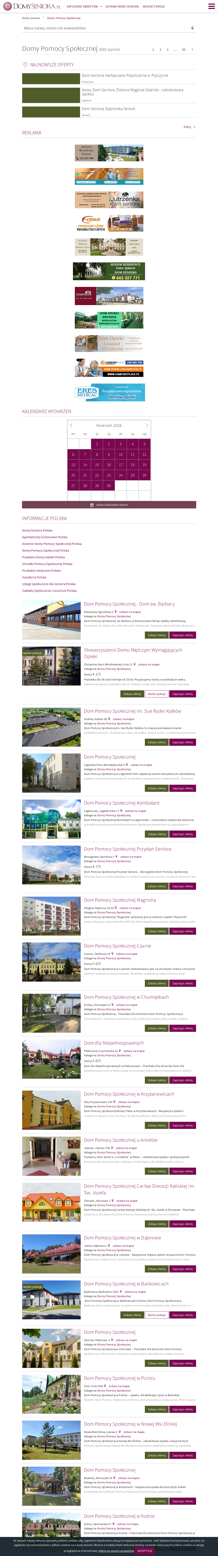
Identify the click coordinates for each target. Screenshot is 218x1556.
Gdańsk (86, 100)
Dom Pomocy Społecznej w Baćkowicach (126, 1283)
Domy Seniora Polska (37, 530)
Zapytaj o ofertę (182, 635)
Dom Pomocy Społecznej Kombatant (122, 803)
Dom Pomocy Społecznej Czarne (117, 945)
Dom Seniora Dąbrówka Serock (108, 108)
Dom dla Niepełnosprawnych (114, 1043)
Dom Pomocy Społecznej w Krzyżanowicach (129, 1094)
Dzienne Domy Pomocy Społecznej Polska (52, 544)
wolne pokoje (32, 653)
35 (183, 49)
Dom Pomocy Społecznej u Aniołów (121, 1140)
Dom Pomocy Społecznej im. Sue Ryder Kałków (132, 711)
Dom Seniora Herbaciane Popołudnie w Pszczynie (125, 75)
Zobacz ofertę (157, 635)
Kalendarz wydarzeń (46, 411)
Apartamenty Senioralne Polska (45, 537)
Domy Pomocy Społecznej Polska (45, 550)
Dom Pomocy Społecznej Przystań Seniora (127, 849)
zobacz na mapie (130, 612)
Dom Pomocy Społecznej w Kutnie (119, 1516)
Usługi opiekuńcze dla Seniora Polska (49, 584)
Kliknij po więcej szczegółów (116, 1551)
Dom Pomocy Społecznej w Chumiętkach (126, 997)
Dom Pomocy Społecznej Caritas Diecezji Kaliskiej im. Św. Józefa (139, 1189)
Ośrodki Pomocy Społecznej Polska (47, 564)
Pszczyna (87, 82)
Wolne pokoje (157, 694)
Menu (211, 6)
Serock (86, 115)
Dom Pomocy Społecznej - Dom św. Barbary (129, 604)
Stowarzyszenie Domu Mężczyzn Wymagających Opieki (133, 653)
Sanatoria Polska (34, 577)
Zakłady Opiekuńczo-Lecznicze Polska (49, 590)
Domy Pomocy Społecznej (114, 616)
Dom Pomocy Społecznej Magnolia (120, 900)
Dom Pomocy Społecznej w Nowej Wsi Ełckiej (130, 1424)
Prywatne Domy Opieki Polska (43, 557)
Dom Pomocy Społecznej (110, 757)
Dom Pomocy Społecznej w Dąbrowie (122, 1237)
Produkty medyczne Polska (41, 570)
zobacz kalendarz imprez (112, 505)
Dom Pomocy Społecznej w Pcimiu (120, 1378)
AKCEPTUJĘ (144, 1551)
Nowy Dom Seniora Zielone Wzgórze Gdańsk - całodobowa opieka (132, 91)
